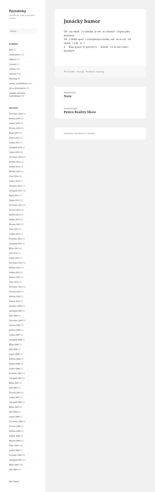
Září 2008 (13, 349)
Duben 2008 (14, 363)
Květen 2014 (14, 161)
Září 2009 (13, 315)
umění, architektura (18, 83)
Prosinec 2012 (15, 238)
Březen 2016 (14, 128)
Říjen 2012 (14, 248)
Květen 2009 (14, 330)
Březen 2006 (14, 440)
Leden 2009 (14, 335)
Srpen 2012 (14, 258)
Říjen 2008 (14, 344)
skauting (13, 78)
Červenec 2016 (16, 113)
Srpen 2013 (14, 200)
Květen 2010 (14, 296)
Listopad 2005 (15, 460)
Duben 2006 (14, 436)
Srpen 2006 (14, 416)
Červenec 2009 (16, 320)
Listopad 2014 (15, 147)
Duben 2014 (14, 166)
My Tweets (14, 481)
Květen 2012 (14, 267)
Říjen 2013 (14, 195)
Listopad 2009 (15, 311)
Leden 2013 (14, 234)
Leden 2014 (14, 181)
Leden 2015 (14, 142)
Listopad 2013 (15, 190)
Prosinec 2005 (15, 455)
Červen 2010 (15, 291)
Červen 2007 (15, 392)
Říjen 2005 (14, 464)
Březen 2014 (14, 171)
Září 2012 (13, 253)
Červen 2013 (15, 210)
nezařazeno (14, 54)
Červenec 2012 (16, 262)
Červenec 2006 (16, 421)
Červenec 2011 (16, 286)
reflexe (12, 69)
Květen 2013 (14, 214)
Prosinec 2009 (15, 306)
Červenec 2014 (16, 157)
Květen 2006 (14, 431)
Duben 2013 (14, 219)
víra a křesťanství (17, 88)
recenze (12, 64)
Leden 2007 (14, 397)
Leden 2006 (14, 450)
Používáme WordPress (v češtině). (79, 133)
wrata (81, 71)
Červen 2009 (15, 325)
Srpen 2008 (14, 354)
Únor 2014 (13, 176)
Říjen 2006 (14, 407)
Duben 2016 (14, 123)
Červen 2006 (15, 426)
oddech (12, 59)
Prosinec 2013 (15, 186)
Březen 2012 (14, 277)
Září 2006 (13, 412)
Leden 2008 (14, 368)
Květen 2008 (14, 359)
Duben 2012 (14, 272)
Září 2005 (13, 469)
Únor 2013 (13, 229)
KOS (11, 49)
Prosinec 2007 (15, 373)
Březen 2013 (14, 224)
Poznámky (17, 11)
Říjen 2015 (14, 133)
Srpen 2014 (14, 152)
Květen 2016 (14, 118)
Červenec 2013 (16, 205)
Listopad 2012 (15, 243)
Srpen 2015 (14, 137)
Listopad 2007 (15, 378)
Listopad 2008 (15, 339)
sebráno (13, 73)
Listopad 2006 (15, 402)
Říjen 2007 (14, 383)
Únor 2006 (13, 445)
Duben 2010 (14, 301)
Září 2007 (13, 387)
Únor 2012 (13, 282)
